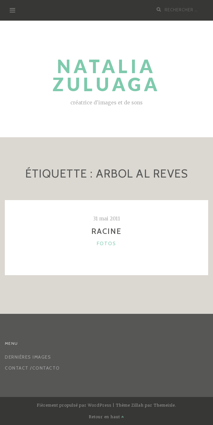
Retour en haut (106, 416)
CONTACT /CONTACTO (32, 368)
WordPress (99, 405)
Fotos (106, 243)
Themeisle (164, 405)
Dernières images (28, 357)
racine (106, 231)
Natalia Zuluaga (106, 75)
